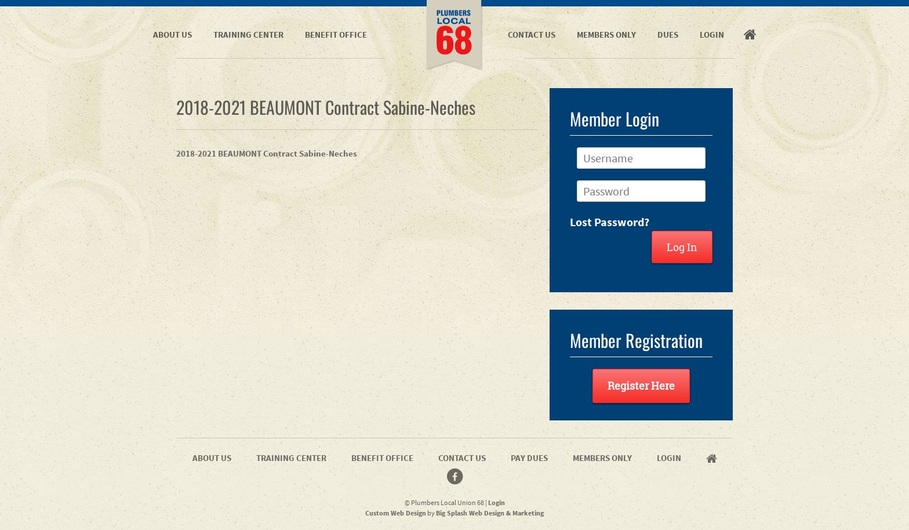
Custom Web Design (395, 513)
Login (712, 34)
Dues (667, 34)
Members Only (606, 34)
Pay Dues (529, 457)
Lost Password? (609, 222)
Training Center (248, 34)
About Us (172, 34)
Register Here (641, 386)
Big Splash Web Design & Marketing (490, 513)
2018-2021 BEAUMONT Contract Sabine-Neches (266, 153)
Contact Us (531, 34)
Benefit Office (336, 34)
